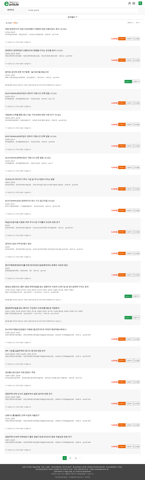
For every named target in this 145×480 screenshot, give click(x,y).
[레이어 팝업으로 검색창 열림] (140, 3)
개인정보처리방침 (61, 477)
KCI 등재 (63, 29)
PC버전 (87, 477)
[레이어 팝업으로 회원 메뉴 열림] (129, 3)
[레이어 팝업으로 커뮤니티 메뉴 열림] (134, 3)
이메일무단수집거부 (76, 477)
